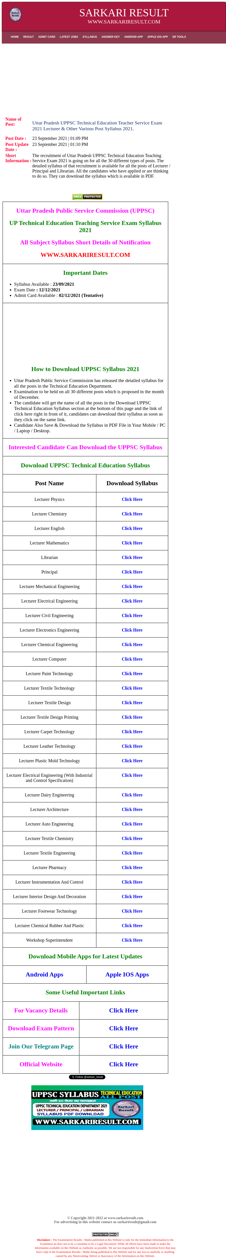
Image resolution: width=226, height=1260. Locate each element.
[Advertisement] (114, 79)
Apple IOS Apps (127, 974)
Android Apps (44, 974)
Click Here (123, 1010)
